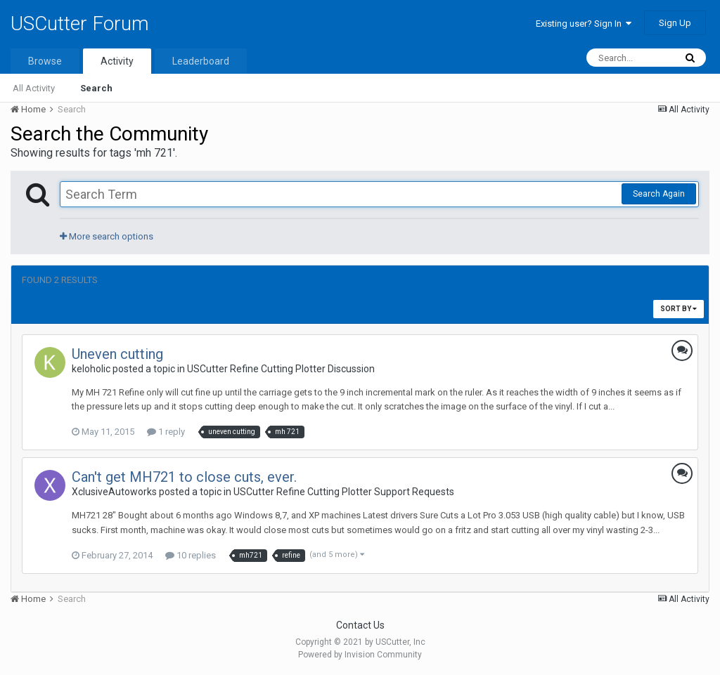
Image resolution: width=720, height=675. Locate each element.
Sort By (678, 309)
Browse (45, 61)
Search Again (659, 194)
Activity (117, 61)
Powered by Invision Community (360, 655)
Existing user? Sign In (583, 23)
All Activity (34, 88)
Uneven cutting (117, 354)
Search (96, 88)
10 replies (190, 555)
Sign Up (675, 23)
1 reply (166, 431)
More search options (106, 236)
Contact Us (360, 625)
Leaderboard (200, 61)
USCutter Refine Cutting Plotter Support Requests (343, 491)
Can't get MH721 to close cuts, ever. (184, 476)
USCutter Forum (80, 23)
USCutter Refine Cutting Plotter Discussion (281, 368)
